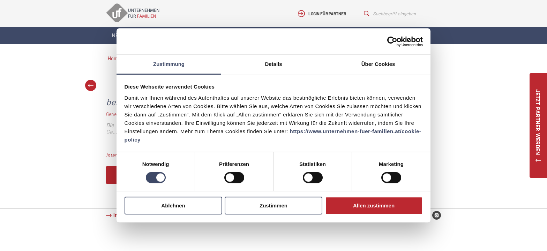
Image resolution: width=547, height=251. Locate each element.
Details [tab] (273, 64)
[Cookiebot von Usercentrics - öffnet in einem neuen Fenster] (392, 41)
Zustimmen (273, 205)
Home (114, 58)
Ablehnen (173, 205)
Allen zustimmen (374, 205)
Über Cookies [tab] (378, 64)
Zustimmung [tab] (169, 64)
